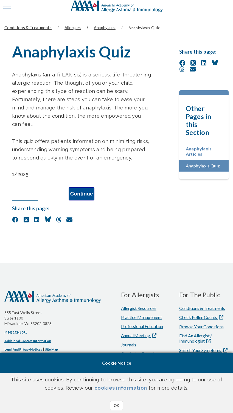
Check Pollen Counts (198, 317)
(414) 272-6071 (15, 332)
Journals (128, 344)
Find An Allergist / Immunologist (195, 338)
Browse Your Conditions (201, 326)
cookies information (120, 388)
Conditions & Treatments (28, 27)
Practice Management (141, 317)
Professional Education (142, 326)
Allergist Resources (138, 307)
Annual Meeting (136, 335)
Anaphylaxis (105, 27)
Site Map (51, 349)
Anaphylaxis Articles (199, 151)
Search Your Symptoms (200, 350)
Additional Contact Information (27, 340)
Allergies (72, 27)
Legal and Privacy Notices (23, 349)
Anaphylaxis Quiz (207, 165)
